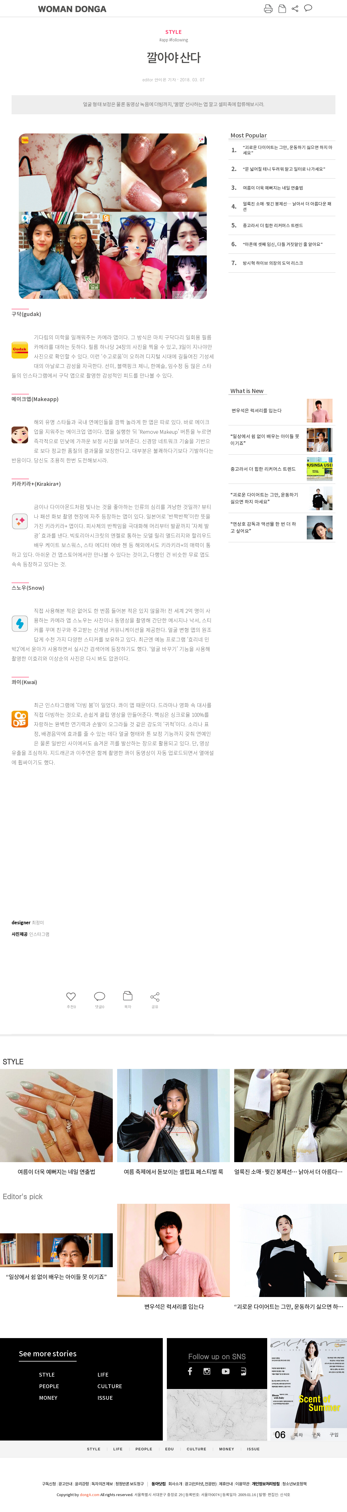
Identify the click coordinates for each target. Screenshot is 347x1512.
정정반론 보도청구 (129, 1484)
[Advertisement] (63, 840)
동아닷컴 (158, 1484)
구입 (334, 1434)
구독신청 (49, 1484)
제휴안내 (226, 1484)
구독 (316, 1434)
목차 (298, 1434)
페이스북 (190, 1371)
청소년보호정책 (294, 1484)
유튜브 (226, 1371)
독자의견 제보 (102, 1484)
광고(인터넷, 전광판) (200, 1484)
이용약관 (242, 1484)
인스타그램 (207, 1371)
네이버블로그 (243, 1371)
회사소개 (175, 1484)
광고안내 (65, 1484)
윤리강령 (82, 1484)
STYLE (173, 32)
